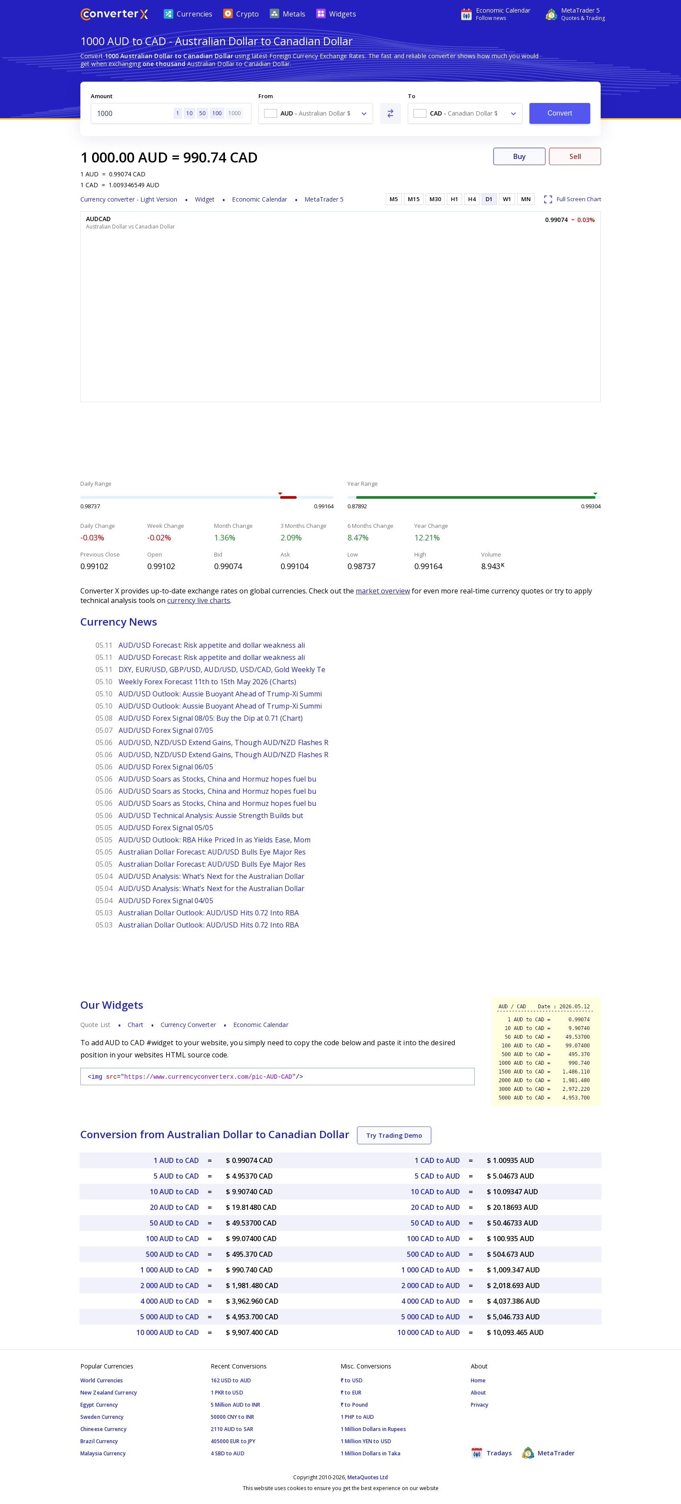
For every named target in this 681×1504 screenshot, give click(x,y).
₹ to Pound (354, 1404)
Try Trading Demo (394, 1135)
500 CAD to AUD (433, 1254)
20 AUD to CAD (174, 1207)
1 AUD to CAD (176, 1160)
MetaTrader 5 (324, 199)
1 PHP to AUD (357, 1417)
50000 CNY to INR (233, 1417)
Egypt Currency (99, 1404)
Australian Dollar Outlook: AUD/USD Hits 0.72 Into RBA (209, 913)
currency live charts (198, 600)
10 (189, 113)
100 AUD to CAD (172, 1238)
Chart (135, 1024)
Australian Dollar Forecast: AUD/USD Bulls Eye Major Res (212, 852)
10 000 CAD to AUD (428, 1332)
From (265, 96)
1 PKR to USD (227, 1392)
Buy (519, 156)
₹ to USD (351, 1380)
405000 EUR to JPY (233, 1441)
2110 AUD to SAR (232, 1429)
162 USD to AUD (231, 1380)
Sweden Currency (102, 1417)
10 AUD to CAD (174, 1191)
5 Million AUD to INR (236, 1404)
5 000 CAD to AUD (430, 1317)
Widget (205, 199)
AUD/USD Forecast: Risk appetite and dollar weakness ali (212, 645)
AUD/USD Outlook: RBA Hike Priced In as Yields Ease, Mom (215, 840)
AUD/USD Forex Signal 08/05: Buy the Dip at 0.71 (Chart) (211, 718)
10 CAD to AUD (435, 1191)
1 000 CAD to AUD (430, 1270)
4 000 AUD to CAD (169, 1301)
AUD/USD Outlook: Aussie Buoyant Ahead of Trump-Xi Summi (220, 694)
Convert (560, 113)
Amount (101, 96)
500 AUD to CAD (172, 1254)
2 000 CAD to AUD (430, 1285)
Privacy (480, 1404)
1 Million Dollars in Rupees (373, 1429)
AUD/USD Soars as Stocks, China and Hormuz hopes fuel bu (218, 779)
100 (216, 113)
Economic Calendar (259, 199)
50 (202, 113)
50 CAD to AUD (435, 1223)
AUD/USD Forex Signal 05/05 (166, 827)
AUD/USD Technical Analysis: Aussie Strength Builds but (211, 815)
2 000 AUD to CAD (169, 1285)
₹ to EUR (350, 1392)
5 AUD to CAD (176, 1176)
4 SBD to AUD (228, 1453)
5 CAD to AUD (437, 1176)
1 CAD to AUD (437, 1160)
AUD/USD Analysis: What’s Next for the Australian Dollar (212, 876)
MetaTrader (548, 1453)
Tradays (491, 1453)
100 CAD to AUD (433, 1238)
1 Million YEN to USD (365, 1441)
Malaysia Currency (103, 1453)
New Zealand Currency (108, 1392)
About (478, 1392)
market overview (383, 591)
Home (478, 1380)
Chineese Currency (103, 1429)
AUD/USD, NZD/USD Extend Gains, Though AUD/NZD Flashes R (224, 742)
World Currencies (101, 1380)
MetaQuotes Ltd (367, 1477)
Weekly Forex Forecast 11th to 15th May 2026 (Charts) (207, 681)
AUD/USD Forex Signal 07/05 (166, 730)
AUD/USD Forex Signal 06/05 (166, 767)
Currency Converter (188, 1024)
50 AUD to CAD (174, 1223)
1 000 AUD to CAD (169, 1270)
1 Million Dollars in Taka (370, 1453)
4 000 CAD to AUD (430, 1301)
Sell (575, 156)
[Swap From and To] (390, 113)
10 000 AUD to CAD (167, 1332)
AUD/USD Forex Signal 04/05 (166, 900)
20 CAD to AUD (435, 1207)
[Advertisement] (340, 442)
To (411, 96)
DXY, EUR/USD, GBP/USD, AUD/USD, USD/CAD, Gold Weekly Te (222, 669)
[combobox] (316, 113)
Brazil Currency (99, 1441)
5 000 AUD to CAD (169, 1317)
